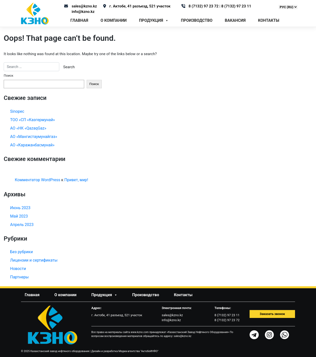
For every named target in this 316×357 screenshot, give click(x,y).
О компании (113, 20)
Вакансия (235, 20)
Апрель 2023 (22, 224)
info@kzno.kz (83, 11)
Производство (197, 20)
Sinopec (17, 111)
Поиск (8, 75)
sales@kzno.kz (84, 6)
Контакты (268, 20)
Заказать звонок (272, 314)
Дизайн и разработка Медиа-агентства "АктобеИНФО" (124, 351)
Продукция (154, 20)
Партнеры (19, 277)
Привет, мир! (76, 180)
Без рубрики (21, 251)
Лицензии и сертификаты (34, 260)
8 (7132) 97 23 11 (236, 6)
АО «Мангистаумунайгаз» (33, 136)
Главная (79, 20)
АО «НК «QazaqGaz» (28, 128)
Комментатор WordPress (37, 180)
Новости (18, 268)
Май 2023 (19, 216)
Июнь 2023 (20, 207)
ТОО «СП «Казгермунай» (32, 119)
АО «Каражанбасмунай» (32, 145)
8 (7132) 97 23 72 (204, 6)
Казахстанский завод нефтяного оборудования (59, 351)
